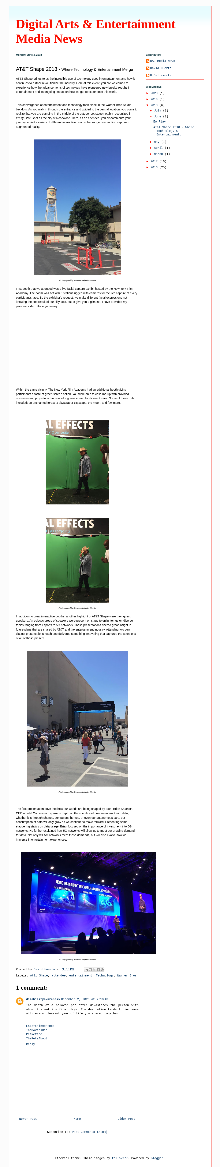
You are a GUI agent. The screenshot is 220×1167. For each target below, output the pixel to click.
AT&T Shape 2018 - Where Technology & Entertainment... (173, 131)
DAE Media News (162, 61)
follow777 (120, 1158)
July (158, 110)
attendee (59, 975)
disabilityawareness (43, 999)
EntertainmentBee (40, 1026)
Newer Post (28, 1119)
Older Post (126, 1119)
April (159, 148)
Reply (30, 1044)
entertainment (80, 975)
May (157, 142)
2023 (154, 93)
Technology (105, 975)
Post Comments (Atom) (89, 1132)
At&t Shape (39, 975)
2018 (154, 105)
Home (77, 1119)
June (158, 116)
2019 (154, 99)
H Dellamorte (161, 75)
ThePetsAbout (37, 1038)
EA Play (159, 121)
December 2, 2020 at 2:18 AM (84, 999)
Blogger (157, 1158)
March (159, 154)
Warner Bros (127, 975)
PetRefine (34, 1034)
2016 (154, 167)
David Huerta (161, 68)
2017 (154, 161)
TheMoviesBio (37, 1030)
